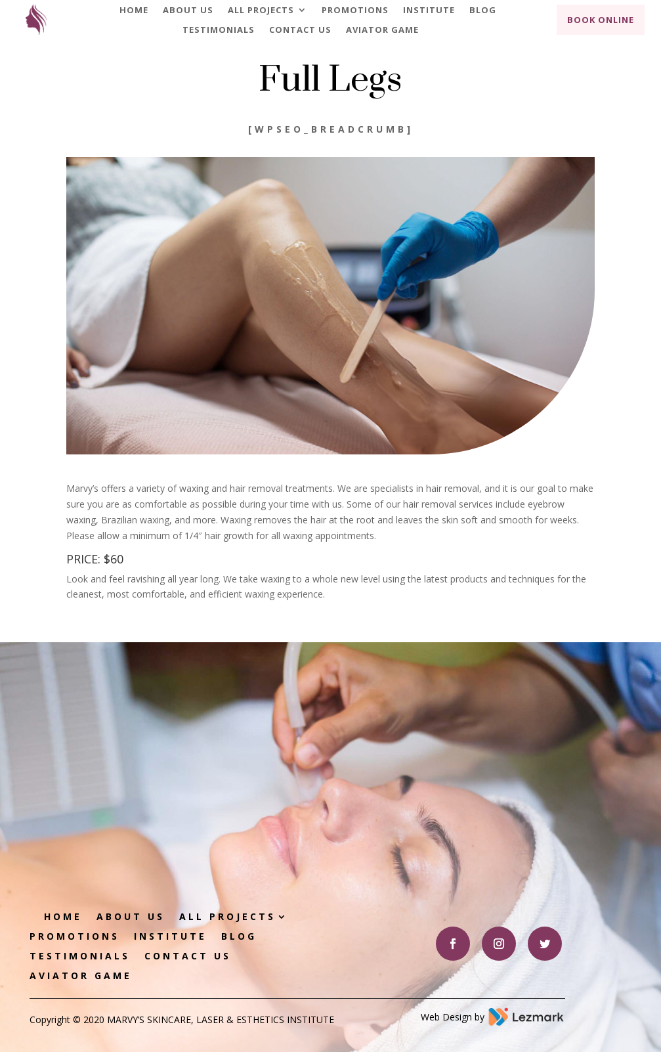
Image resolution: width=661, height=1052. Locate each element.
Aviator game (382, 30)
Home (133, 10)
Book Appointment (472, 763)
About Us (188, 10)
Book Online (600, 20)
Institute (429, 10)
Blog (482, 10)
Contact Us (300, 30)
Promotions (355, 10)
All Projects (261, 10)
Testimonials (218, 30)
